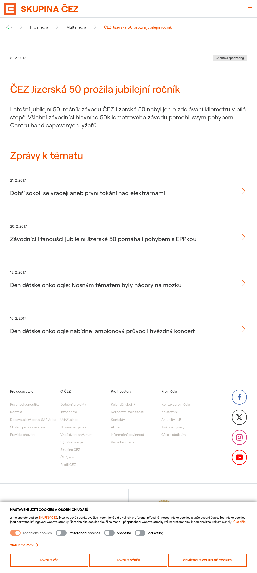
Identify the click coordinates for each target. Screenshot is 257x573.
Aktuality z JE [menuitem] (171, 419)
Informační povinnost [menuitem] (127, 434)
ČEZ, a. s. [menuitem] (67, 457)
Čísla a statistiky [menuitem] (173, 434)
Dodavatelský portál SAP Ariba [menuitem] (33, 419)
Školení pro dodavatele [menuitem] (27, 427)
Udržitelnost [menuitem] (70, 419)
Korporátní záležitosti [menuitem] (127, 412)
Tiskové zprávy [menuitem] (172, 427)
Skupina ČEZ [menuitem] (70, 449)
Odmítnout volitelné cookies (207, 560)
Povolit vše (49, 560)
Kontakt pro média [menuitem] (175, 404)
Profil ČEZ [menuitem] (68, 464)
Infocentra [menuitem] (68, 412)
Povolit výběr (128, 560)
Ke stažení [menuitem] (169, 412)
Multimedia (76, 27)
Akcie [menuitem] (115, 427)
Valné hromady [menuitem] (122, 442)
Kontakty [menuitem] (118, 419)
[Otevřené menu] (250, 9)
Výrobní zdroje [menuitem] (71, 442)
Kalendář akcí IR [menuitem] (123, 404)
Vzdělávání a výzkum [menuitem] (76, 434)
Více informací (24, 545)
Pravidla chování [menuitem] (22, 434)
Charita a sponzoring (230, 58)
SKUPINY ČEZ (48, 517)
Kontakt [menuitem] (16, 412)
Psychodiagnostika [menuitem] (24, 404)
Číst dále (239, 522)
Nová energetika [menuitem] (73, 427)
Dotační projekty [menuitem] (73, 404)
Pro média (39, 27)
